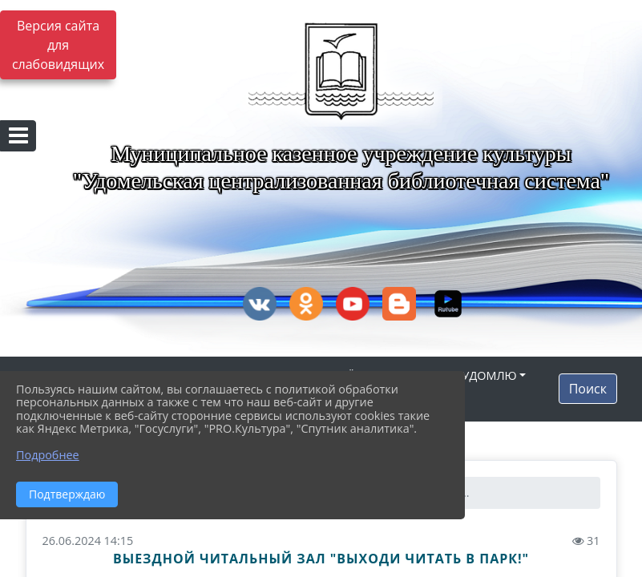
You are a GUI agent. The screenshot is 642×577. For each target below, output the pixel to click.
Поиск (588, 388)
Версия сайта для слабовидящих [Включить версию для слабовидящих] (58, 45)
